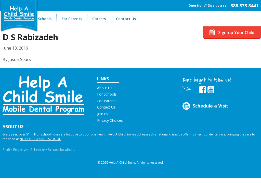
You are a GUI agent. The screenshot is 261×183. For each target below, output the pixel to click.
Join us (102, 113)
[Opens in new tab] (202, 90)
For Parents (72, 18)
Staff (6, 149)
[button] (43, 95)
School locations (61, 149)
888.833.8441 (244, 6)
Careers (99, 18)
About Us (104, 87)
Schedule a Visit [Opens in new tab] (204, 106)
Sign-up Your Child (232, 32)
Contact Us (126, 18)
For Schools (41, 18)
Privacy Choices (110, 120)
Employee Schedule (29, 149)
